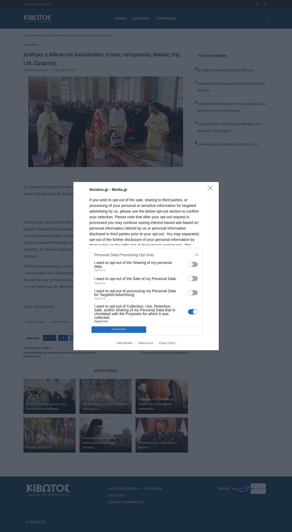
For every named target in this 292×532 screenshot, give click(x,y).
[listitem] (146, 255)
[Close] (211, 189)
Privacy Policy (167, 343)
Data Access (145, 343)
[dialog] (146, 266)
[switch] (193, 264)
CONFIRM (119, 329)
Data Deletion (125, 343)
